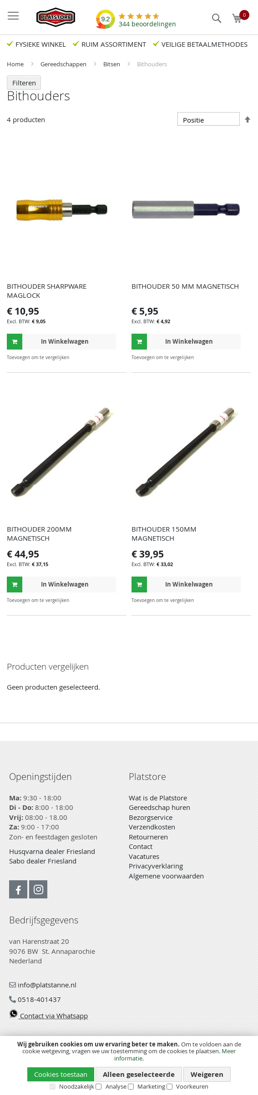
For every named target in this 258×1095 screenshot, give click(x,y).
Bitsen (112, 64)
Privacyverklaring (156, 865)
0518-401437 (35, 999)
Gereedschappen (64, 64)
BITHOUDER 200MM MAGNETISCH (39, 533)
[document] (129, 1065)
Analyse (116, 1086)
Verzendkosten (152, 826)
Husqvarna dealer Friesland (52, 851)
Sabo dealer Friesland (42, 860)
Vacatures (144, 856)
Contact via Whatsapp (48, 1015)
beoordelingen (147, 20)
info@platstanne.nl (42, 984)
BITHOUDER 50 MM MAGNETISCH (185, 286)
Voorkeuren (192, 1086)
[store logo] (51, 17)
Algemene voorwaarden (166, 875)
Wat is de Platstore (158, 797)
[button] (108, 357)
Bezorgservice (150, 817)
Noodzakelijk (76, 1086)
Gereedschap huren (159, 807)
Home (16, 64)
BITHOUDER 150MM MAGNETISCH (164, 533)
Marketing (151, 1086)
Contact (140, 846)
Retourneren (148, 836)
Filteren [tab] (24, 82)
